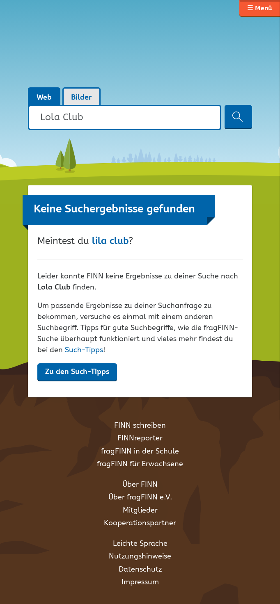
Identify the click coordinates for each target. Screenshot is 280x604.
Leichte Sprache (140, 543)
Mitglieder (140, 510)
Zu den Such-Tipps (77, 372)
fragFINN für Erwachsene (140, 464)
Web (44, 97)
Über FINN (140, 484)
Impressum (140, 582)
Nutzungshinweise (140, 556)
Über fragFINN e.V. (140, 497)
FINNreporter (140, 438)
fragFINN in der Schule (140, 451)
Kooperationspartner (140, 523)
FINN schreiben (140, 425)
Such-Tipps (84, 350)
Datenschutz (140, 569)
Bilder (81, 97)
